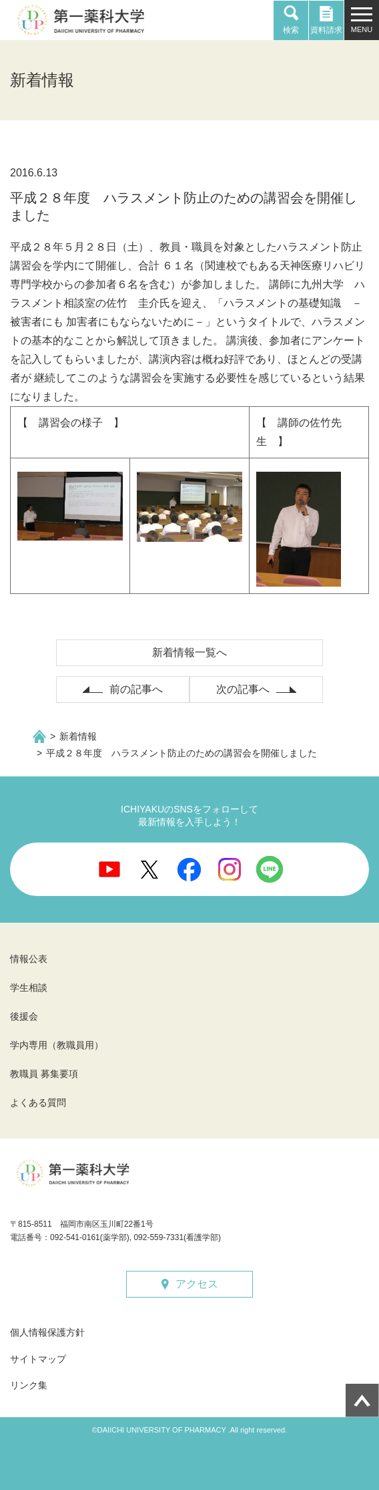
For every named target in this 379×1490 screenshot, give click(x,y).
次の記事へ (243, 689)
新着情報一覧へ (189, 652)
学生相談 (28, 987)
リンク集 (28, 1385)
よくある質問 (38, 1102)
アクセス (196, 1284)
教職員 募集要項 (44, 1073)
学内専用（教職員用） (56, 1045)
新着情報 (78, 736)
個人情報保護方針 (47, 1332)
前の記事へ (136, 689)
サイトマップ (38, 1359)
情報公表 (28, 958)
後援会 (24, 1016)
